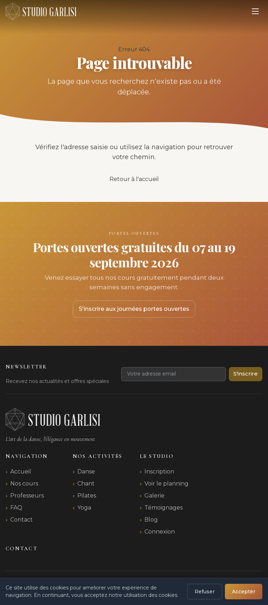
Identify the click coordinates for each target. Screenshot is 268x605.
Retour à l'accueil (134, 179)
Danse (86, 471)
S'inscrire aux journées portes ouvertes (134, 309)
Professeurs (27, 495)
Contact (21, 519)
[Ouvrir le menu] (255, 11)
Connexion (159, 531)
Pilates (86, 495)
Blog (151, 519)
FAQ (16, 507)
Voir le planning (166, 483)
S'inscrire (245, 373)
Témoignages (163, 507)
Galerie (154, 495)
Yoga (84, 507)
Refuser (205, 591)
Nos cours (24, 483)
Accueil (20, 471)
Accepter (243, 591)
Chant (86, 483)
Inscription (159, 471)
